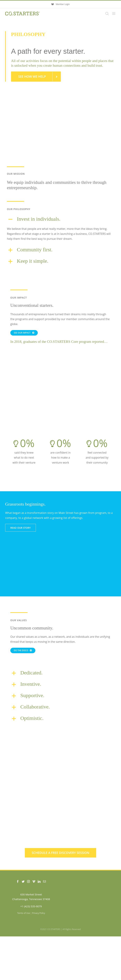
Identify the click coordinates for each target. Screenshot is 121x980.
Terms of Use (23, 913)
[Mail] (44, 881)
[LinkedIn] (39, 881)
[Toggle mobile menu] (114, 13)
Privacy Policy (38, 913)
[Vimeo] (33, 881)
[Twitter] (23, 881)
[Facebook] (17, 881)
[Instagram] (28, 881)
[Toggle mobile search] (107, 13)
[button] (60, 219)
